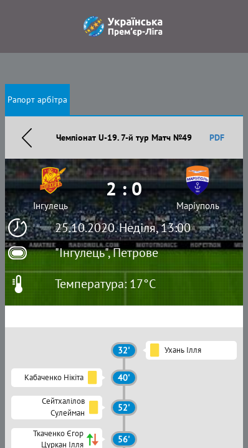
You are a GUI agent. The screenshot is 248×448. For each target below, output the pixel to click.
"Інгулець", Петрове (106, 252)
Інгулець (50, 206)
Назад (26, 137)
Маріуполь (197, 206)
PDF (216, 137)
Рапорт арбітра (37, 99)
